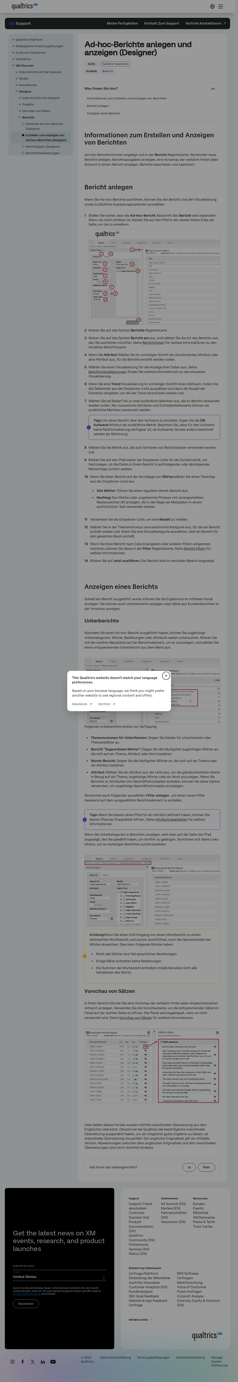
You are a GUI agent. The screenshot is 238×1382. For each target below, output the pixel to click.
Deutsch (104, 704)
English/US (79, 704)
